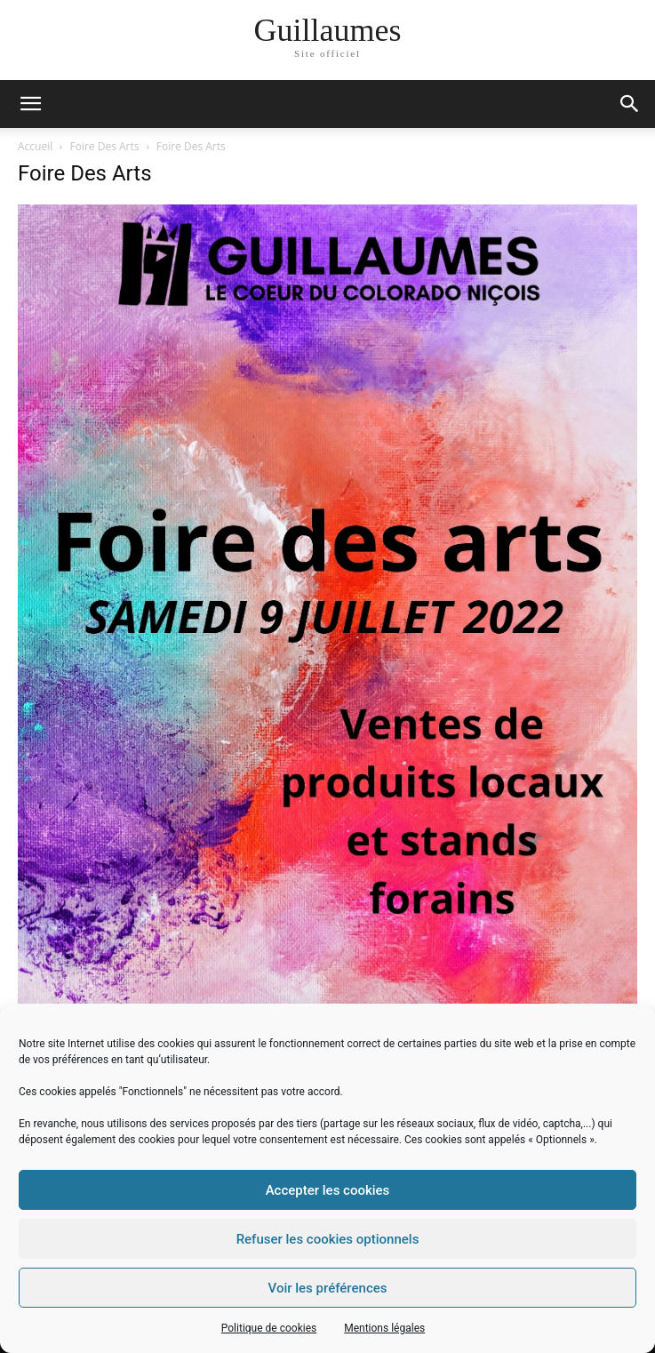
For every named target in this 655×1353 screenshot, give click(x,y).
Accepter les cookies (328, 1190)
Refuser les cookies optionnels (327, 1239)
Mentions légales (384, 1328)
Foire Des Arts (105, 146)
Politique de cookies (268, 1328)
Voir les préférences (327, 1288)
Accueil (35, 146)
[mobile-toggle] (30, 104)
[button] (630, 104)
